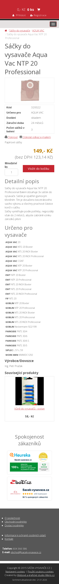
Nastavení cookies (15, 571)
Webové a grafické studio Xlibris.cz (36, 575)
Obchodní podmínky (16, 521)
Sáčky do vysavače (19, 30)
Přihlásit (19, 15)
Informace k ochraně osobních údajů (25, 535)
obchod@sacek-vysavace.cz (26, 552)
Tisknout (11, 137)
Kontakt (9, 539)
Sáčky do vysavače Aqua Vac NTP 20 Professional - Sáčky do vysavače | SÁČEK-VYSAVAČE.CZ (29, 2)
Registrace (38, 15)
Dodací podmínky (14, 525)
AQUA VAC (38, 30)
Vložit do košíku (38, 169)
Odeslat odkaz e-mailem (35, 137)
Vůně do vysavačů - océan (29, 408)
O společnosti (12, 518)
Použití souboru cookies (41, 571)
